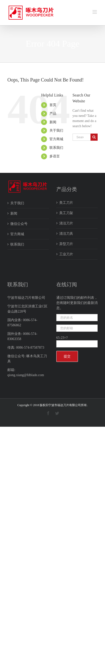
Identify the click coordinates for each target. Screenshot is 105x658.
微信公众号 (19, 224)
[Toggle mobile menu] (95, 12)
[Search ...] (81, 137)
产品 (52, 113)
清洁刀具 (66, 233)
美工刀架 (66, 213)
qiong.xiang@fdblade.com (25, 375)
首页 (52, 105)
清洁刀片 (66, 223)
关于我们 (56, 130)
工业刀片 (66, 254)
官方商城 (56, 139)
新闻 (52, 122)
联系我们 (56, 148)
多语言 (54, 156)
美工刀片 (66, 203)
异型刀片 (66, 244)
